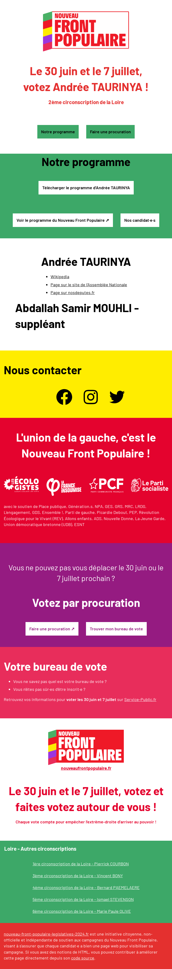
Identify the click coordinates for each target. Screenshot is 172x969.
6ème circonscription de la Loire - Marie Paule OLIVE (82, 911)
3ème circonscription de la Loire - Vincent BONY (78, 875)
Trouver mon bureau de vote (116, 628)
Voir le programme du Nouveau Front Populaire (61, 220)
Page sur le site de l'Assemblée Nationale (89, 284)
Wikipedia (60, 276)
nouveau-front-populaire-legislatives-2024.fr (46, 934)
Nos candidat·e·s (139, 220)
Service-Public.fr (140, 699)
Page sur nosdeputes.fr (73, 292)
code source (82, 957)
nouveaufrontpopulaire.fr (86, 768)
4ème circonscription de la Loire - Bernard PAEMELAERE (86, 887)
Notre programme (58, 131)
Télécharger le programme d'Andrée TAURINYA (86, 187)
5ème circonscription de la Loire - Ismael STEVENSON (83, 899)
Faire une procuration (110, 131)
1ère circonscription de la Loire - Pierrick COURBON (81, 863)
